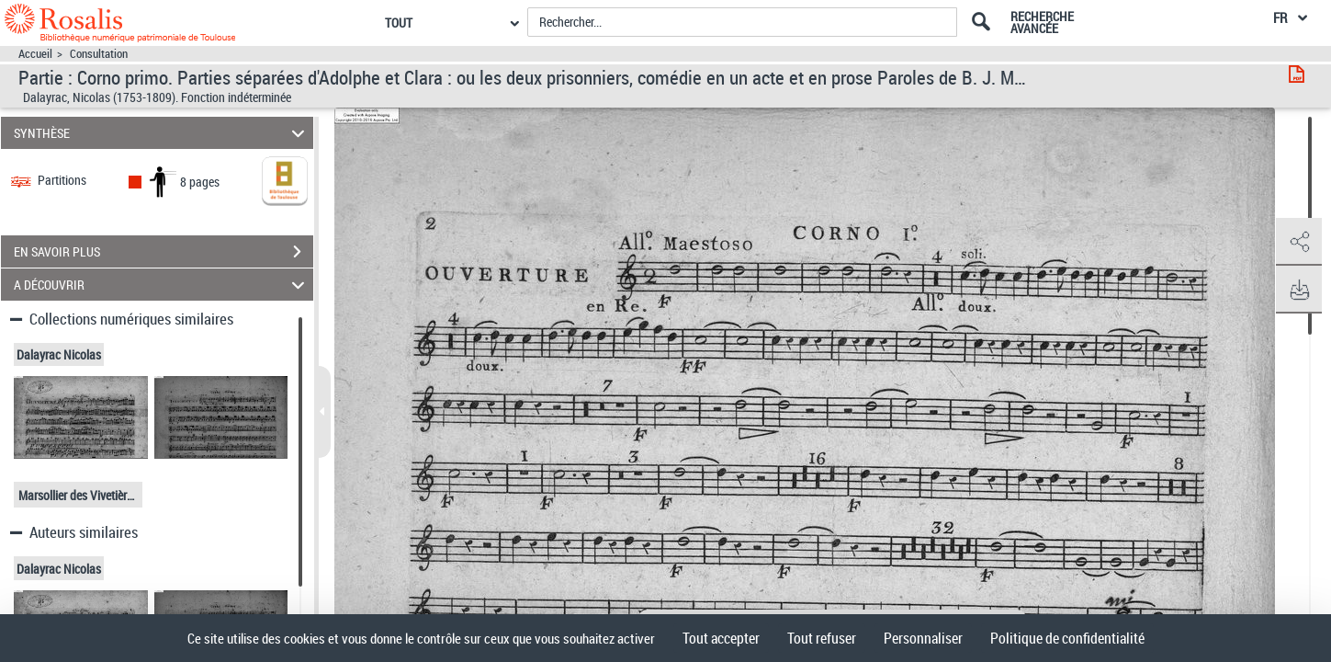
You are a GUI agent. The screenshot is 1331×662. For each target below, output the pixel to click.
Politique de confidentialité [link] (1067, 638)
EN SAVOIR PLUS (163, 252)
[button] (1299, 242)
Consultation (99, 54)
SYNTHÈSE (162, 133)
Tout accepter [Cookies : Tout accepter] (721, 638)
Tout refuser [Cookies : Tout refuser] (821, 638)
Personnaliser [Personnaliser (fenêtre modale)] (923, 638)
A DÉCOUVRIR (162, 284)
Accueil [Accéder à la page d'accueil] (35, 54)
